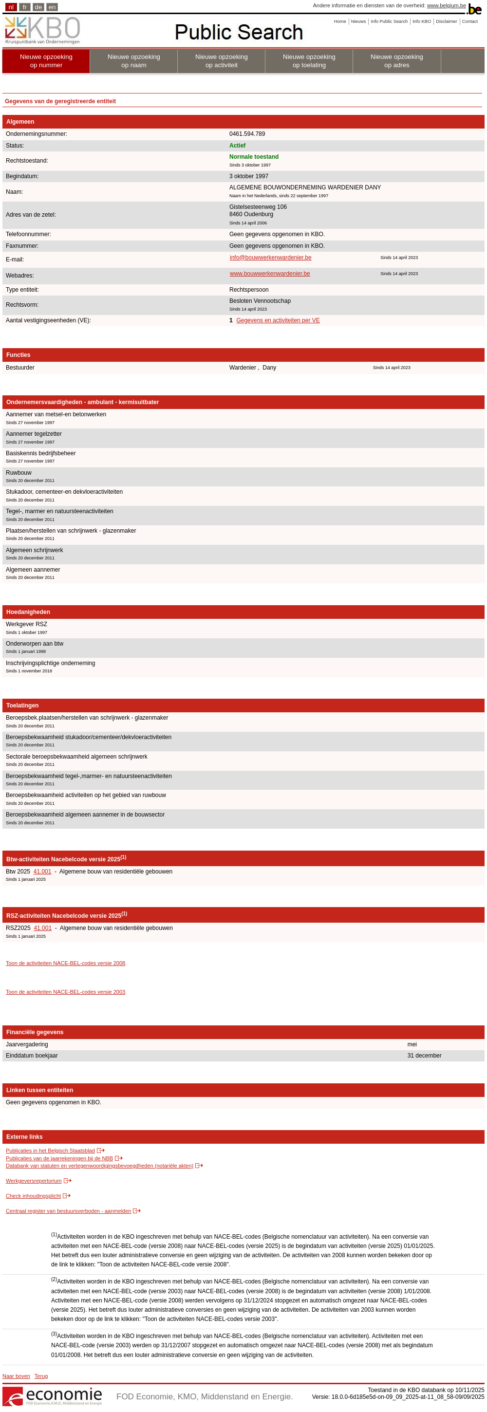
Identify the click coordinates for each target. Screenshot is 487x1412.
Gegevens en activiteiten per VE (277, 320)
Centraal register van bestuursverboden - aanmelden (68, 1211)
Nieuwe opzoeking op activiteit (221, 61)
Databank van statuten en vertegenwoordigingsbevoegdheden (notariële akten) (99, 1166)
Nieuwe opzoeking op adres (397, 61)
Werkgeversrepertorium (34, 1181)
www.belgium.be (446, 5)
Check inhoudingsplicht (33, 1196)
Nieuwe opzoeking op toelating (309, 61)
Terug (41, 1376)
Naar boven (16, 1376)
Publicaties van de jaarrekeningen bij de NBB (59, 1158)
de (38, 7)
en (52, 7)
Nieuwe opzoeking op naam (134, 61)
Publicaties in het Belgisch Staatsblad (50, 1150)
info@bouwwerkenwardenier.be (271, 257)
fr (25, 7)
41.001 (43, 871)
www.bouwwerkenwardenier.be (270, 273)
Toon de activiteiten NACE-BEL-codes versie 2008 (65, 963)
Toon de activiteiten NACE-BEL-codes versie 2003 (65, 992)
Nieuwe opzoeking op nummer (46, 61)
